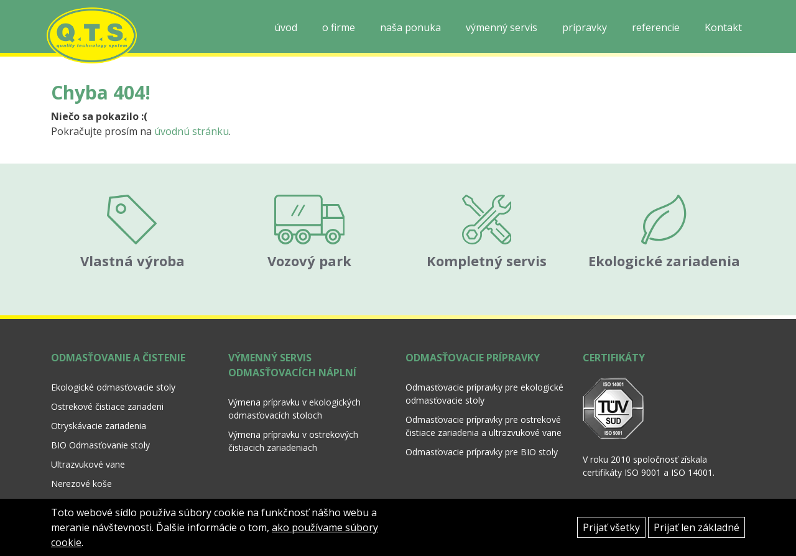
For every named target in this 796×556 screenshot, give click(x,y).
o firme (338, 27)
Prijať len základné (696, 527)
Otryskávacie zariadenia (98, 413)
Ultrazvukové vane (88, 451)
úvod (285, 27)
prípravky (584, 27)
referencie (656, 27)
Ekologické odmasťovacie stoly (113, 374)
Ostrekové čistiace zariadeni (107, 393)
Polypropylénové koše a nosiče (113, 490)
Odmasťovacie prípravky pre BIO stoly (481, 439)
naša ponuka (410, 27)
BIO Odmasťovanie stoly (100, 432)
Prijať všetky (611, 527)
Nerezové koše (81, 470)
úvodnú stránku (191, 131)
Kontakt (723, 27)
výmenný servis (501, 27)
